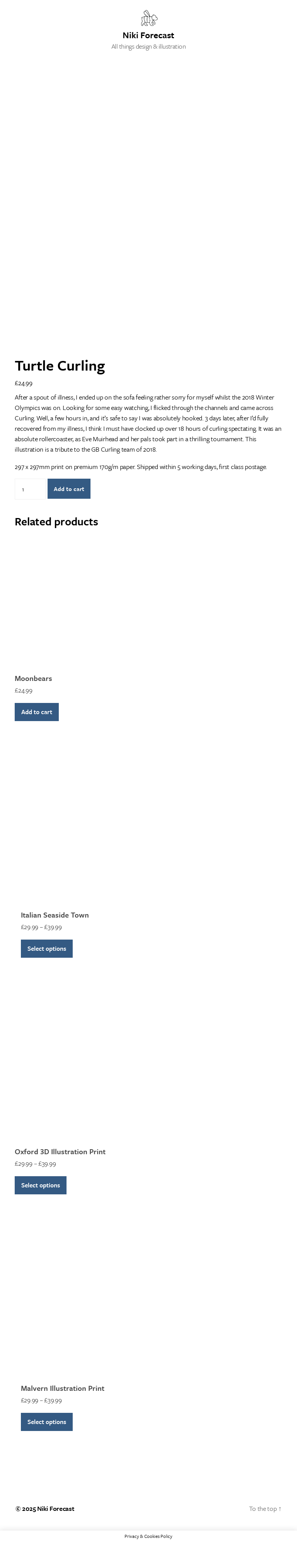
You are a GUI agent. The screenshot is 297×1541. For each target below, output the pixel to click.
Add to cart (69, 488)
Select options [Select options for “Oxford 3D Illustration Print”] (40, 1185)
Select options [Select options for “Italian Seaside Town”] (46, 948)
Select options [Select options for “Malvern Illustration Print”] (46, 1421)
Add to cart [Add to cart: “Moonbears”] (36, 711)
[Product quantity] (30, 489)
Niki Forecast (148, 34)
